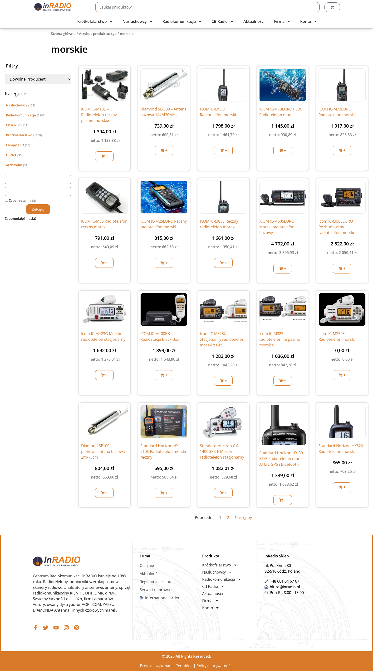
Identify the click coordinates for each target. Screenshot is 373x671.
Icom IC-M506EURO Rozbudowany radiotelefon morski (336, 227)
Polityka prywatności (214, 665)
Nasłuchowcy (138, 21)
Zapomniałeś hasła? (20, 218)
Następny (243, 517)
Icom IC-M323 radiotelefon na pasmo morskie (279, 339)
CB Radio (222, 21)
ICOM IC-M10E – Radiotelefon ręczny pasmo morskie (99, 114)
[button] (104, 156)
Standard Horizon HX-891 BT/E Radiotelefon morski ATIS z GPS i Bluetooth (282, 458)
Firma (282, 21)
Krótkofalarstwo (95, 21)
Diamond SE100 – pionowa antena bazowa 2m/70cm (103, 451)
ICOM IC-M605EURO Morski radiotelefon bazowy (276, 227)
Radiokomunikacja (182, 21)
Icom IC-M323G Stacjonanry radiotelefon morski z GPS (222, 339)
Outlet (11, 155)
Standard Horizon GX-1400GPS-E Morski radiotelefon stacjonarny (222, 451)
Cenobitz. (184, 665)
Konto (308, 21)
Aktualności (254, 21)
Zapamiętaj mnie (20, 200)
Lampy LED (15, 145)
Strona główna (63, 33)
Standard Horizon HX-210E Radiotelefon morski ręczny (163, 451)
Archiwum (14, 165)
